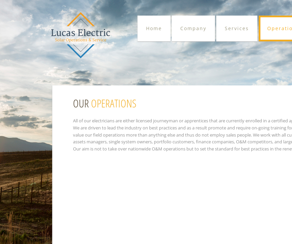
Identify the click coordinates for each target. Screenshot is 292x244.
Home (154, 28)
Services (237, 28)
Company (193, 28)
